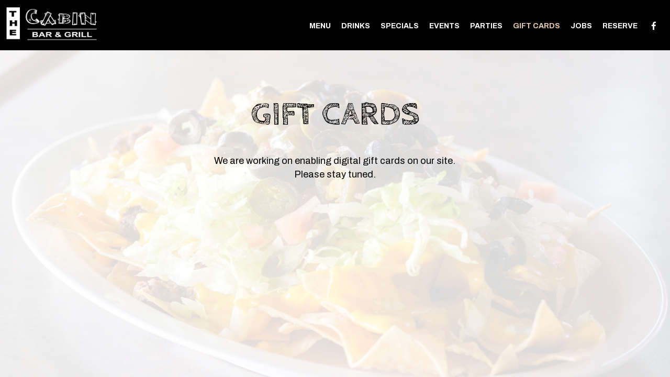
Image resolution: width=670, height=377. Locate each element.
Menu (320, 26)
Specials (400, 26)
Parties (486, 26)
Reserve (620, 26)
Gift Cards (536, 26)
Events (444, 26)
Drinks (355, 26)
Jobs (581, 26)
